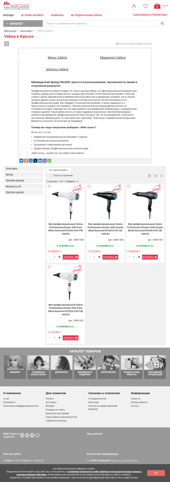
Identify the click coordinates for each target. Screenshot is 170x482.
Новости (135, 397)
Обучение (93, 401)
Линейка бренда (15, 179)
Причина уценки (15, 191)
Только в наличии (63, 174)
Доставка (51, 401)
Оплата (50, 397)
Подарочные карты (88, 15)
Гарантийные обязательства (61, 416)
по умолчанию (58, 169)
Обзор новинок (139, 401)
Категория (11, 167)
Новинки (59, 14)
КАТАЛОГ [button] (13, 23)
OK (156, 473)
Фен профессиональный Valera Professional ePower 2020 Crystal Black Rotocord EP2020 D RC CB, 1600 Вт (105, 228)
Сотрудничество (97, 397)
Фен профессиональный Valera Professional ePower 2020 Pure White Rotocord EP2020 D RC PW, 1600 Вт (65, 308)
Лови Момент (33, 15)
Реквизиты (9, 401)
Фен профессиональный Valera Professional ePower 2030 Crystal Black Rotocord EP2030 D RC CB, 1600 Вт (145, 228)
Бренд (9, 173)
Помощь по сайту (55, 408)
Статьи (135, 405)
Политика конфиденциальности (20, 405)
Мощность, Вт (13, 185)
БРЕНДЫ (9, 14)
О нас (6, 397)
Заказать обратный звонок (125, 459)
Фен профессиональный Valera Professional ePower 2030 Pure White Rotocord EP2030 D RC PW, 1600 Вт (65, 228)
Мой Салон (10, 30)
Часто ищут (26, 30)
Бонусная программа (57, 412)
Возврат (50, 405)
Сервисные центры (56, 419)
